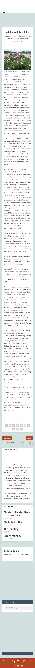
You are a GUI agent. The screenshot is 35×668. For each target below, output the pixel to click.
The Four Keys (12, 529)
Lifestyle (16, 41)
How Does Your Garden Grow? (18, 39)
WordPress (17, 663)
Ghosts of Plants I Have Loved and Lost (17, 514)
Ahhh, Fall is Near (14, 522)
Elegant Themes (17, 661)
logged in (17, 554)
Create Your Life (13, 535)
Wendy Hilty (16, 36)
